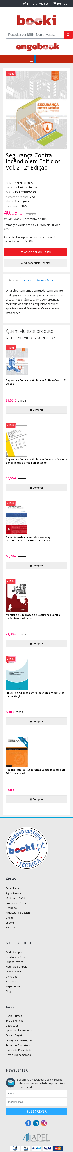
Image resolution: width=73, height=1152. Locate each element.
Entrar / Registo (36, 3)
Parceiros (11, 981)
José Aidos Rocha (25, 187)
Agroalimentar (14, 893)
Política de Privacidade (18, 1050)
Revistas (10, 927)
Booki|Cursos (14, 1016)
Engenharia (12, 888)
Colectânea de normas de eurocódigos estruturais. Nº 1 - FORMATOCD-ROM (29, 538)
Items (60, 3)
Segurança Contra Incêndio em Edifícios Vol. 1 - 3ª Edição (36, 381)
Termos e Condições (18, 1045)
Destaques (12, 1025)
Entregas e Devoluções (19, 1040)
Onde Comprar (14, 952)
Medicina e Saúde (16, 898)
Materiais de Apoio (16, 966)
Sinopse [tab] (13, 280)
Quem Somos (14, 971)
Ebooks (10, 922)
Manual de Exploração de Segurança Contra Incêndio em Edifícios (33, 616)
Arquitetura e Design (18, 912)
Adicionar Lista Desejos (36, 263)
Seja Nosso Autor (16, 957)
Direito (10, 917)
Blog (8, 991)
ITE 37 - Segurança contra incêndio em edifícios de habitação (35, 694)
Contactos (11, 976)
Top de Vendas (14, 1020)
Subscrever (36, 1111)
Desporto (11, 908)
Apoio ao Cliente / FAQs (19, 1030)
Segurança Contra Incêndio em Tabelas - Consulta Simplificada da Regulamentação (36, 460)
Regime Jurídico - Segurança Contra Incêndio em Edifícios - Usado (35, 771)
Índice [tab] (27, 280)
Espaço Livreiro (14, 962)
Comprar (36, 409)
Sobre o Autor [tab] (44, 280)
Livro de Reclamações (18, 1055)
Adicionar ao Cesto (35, 252)
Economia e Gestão (17, 903)
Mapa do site (13, 986)
